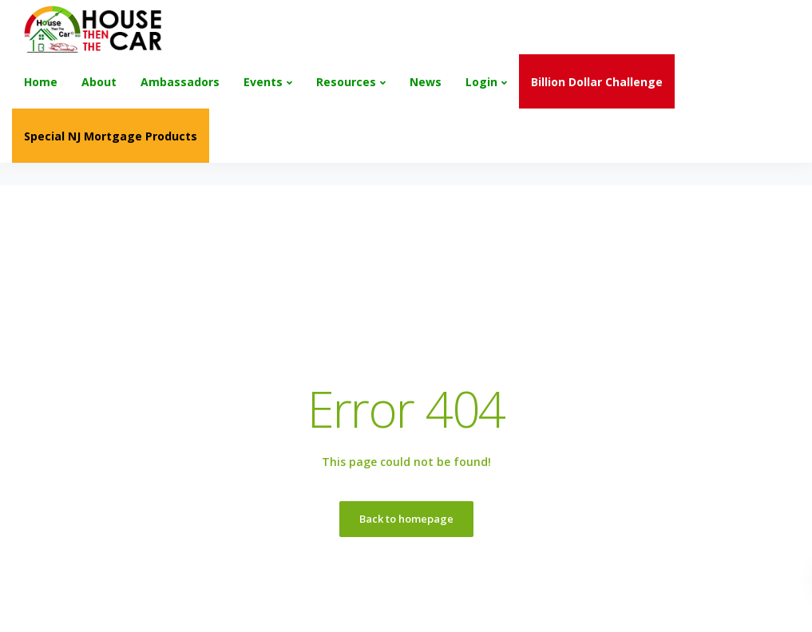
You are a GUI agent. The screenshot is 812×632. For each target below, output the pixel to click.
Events (263, 81)
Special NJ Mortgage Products (110, 136)
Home (40, 81)
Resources (346, 81)
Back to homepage (406, 519)
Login (481, 81)
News (426, 81)
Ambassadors (180, 81)
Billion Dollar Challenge (597, 81)
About (99, 81)
